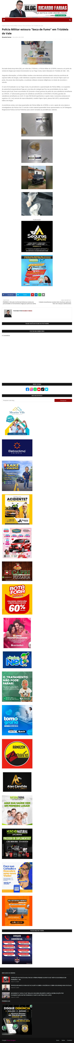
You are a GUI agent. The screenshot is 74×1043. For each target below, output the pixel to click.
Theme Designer (11, 1040)
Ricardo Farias (6, 37)
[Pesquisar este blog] (28, 400)
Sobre (63, 1040)
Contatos (69, 1040)
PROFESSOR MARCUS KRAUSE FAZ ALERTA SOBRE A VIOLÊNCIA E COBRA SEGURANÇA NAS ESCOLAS (41, 985)
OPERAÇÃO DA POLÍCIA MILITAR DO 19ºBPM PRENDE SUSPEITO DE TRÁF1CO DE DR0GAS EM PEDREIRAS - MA (38, 978)
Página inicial (5, 25)
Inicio (57, 1040)
